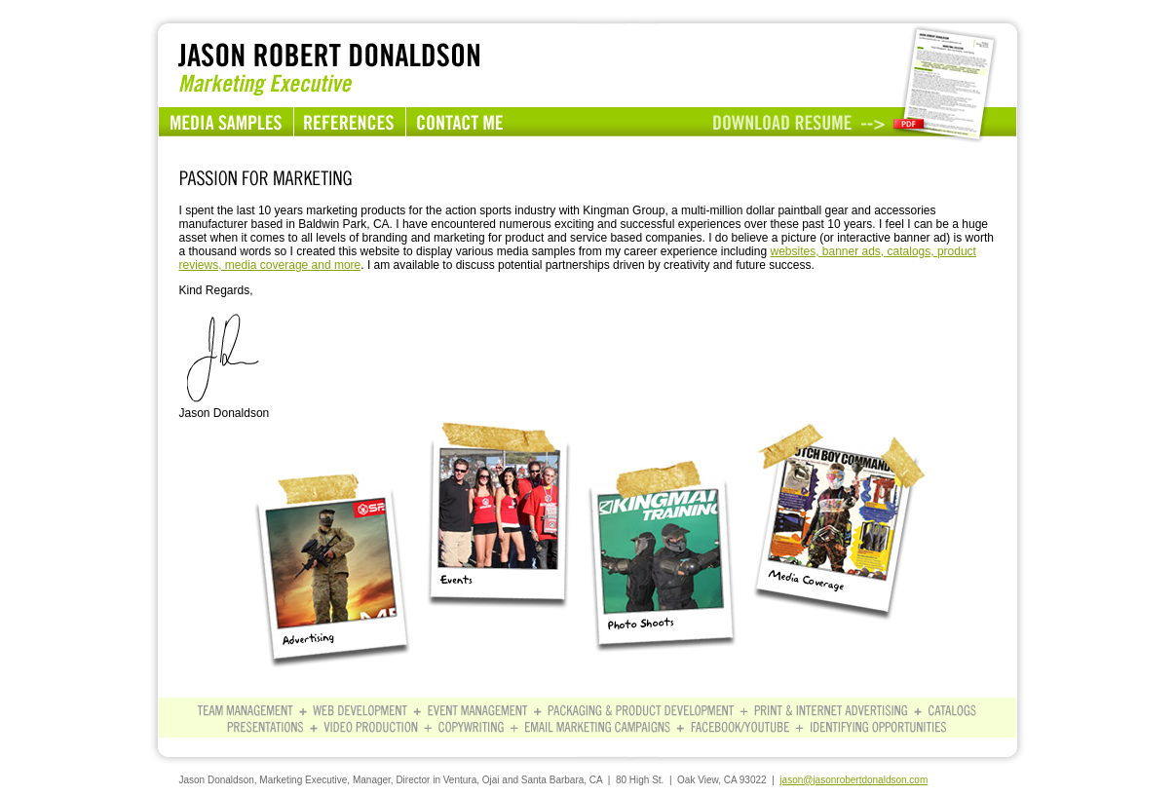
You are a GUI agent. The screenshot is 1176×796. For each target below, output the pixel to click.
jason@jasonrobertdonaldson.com (853, 780)
